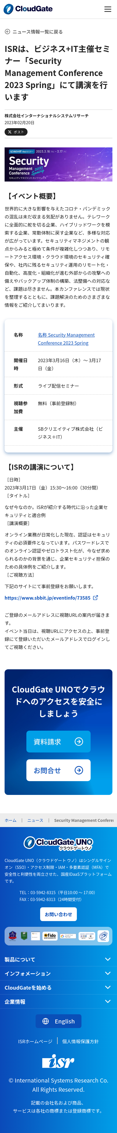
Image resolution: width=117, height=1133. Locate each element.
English (58, 1021)
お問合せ (58, 770)
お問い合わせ (58, 914)
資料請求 (58, 741)
